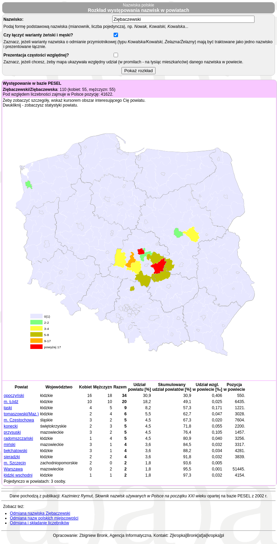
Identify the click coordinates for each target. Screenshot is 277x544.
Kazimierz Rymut (77, 496)
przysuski (12, 432)
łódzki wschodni (18, 475)
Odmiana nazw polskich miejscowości (44, 518)
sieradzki (12, 456)
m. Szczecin (15, 463)
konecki (11, 426)
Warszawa (13, 469)
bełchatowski (15, 450)
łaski (8, 407)
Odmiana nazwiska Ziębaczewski (40, 513)
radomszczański (18, 438)
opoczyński (14, 395)
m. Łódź (11, 401)
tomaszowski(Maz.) (21, 414)
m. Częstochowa (19, 420)
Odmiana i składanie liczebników (39, 523)
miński (9, 444)
